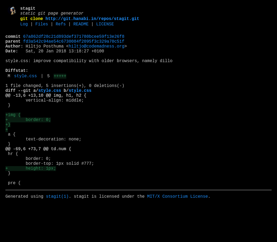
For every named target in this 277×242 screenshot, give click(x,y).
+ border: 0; (28, 142)
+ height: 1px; (30, 201)
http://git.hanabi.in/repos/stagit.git (92, 21)
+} (8, 148)
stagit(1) (57, 234)
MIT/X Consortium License (177, 234)
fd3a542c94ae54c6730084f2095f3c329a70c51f (73, 47)
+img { (13, 136)
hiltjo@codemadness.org (96, 53)
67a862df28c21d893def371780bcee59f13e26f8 (73, 41)
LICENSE (105, 28)
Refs (61, 28)
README (80, 28)
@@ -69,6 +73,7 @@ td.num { (38, 177)
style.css (25, 89)
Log (24, 28)
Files (41, 28)
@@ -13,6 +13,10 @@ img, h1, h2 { (45, 112)
